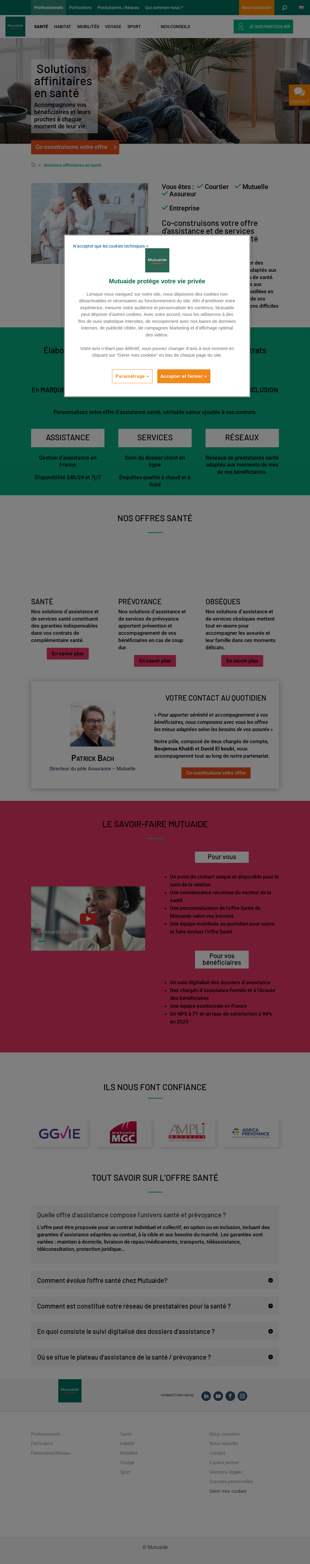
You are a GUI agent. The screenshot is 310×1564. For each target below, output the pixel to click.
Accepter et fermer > (184, 376)
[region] (157, 316)
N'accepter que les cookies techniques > (110, 246)
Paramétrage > (132, 376)
